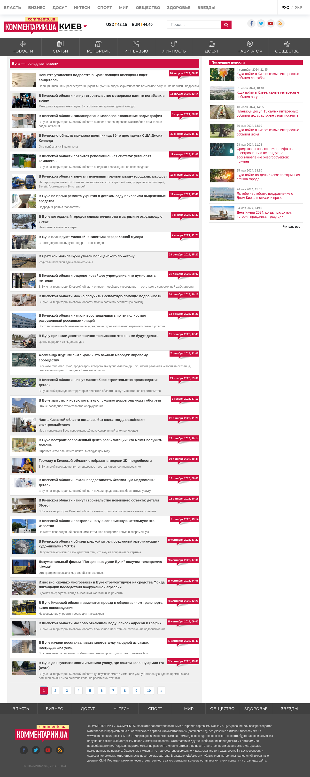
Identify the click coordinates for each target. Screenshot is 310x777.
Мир (124, 7)
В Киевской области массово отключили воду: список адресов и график (100, 623)
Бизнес (36, 7)
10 (149, 691)
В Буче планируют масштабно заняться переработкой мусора (91, 237)
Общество (148, 7)
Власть (12, 7)
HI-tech (82, 7)
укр (298, 8)
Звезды (206, 7)
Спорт (104, 7)
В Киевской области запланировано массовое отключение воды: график (100, 116)
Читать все (291, 226)
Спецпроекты (262, 6)
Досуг (60, 7)
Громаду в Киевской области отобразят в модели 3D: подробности (95, 461)
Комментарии (37, 766)
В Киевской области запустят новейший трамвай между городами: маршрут (103, 176)
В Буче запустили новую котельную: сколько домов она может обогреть (100, 400)
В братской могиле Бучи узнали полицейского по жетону (86, 256)
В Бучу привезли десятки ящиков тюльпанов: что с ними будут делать (98, 336)
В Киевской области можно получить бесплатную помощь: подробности (100, 296)
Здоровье (178, 7)
